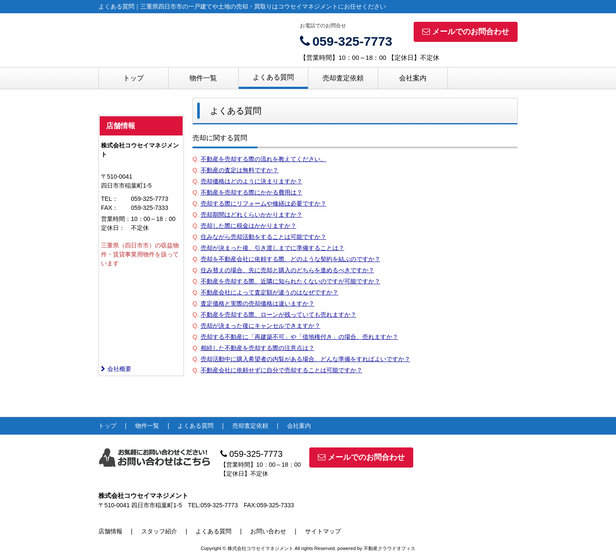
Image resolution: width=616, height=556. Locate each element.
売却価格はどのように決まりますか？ (251, 181)
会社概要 (116, 368)
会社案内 (412, 78)
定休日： (113, 227)
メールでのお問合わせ (465, 31)
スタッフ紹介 (159, 531)
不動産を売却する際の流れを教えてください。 (263, 159)
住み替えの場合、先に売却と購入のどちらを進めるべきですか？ (287, 270)
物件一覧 (203, 78)
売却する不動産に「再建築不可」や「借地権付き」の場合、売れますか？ (299, 336)
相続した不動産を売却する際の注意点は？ (257, 347)
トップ (133, 78)
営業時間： (116, 218)
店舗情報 (110, 531)
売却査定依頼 (343, 78)
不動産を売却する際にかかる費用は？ (251, 192)
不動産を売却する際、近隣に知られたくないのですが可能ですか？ (290, 281)
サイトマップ (323, 531)
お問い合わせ (268, 531)
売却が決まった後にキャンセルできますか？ (260, 325)
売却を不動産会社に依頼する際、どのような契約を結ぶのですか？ (290, 259)
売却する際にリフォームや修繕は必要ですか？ (263, 203)
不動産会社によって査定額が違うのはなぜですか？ (269, 292)
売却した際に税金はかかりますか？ (248, 225)
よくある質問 (273, 77)
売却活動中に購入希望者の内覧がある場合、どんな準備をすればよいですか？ (305, 359)
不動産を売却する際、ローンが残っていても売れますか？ (278, 314)
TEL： (109, 198)
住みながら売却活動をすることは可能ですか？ (263, 236)
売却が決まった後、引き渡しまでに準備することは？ (272, 247)
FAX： (109, 207)
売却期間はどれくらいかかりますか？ (251, 214)
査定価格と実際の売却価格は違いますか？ (257, 303)
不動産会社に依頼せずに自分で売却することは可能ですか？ (281, 370)
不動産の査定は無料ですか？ (239, 170)
